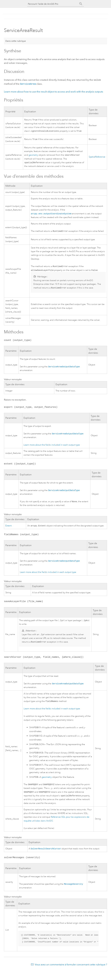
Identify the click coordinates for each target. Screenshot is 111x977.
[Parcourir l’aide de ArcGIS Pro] (52, 3)
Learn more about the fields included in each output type (52, 447)
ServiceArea (28, 83)
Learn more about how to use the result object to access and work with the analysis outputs (53, 91)
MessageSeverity (73, 890)
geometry (33, 155)
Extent (8, 529)
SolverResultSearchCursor (46, 855)
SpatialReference (97, 157)
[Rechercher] (80, 3)
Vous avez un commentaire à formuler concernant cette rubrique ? (71, 971)
